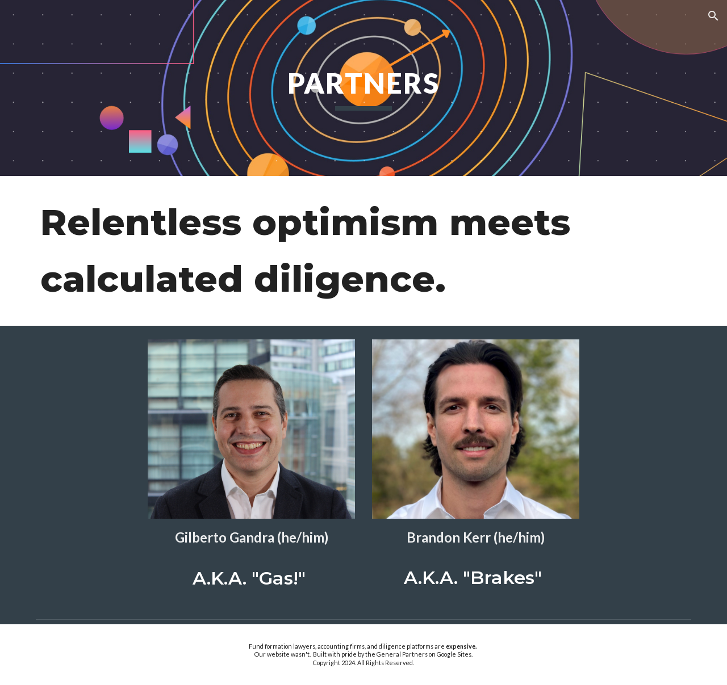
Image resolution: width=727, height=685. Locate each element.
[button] (713, 16)
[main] (363, 88)
